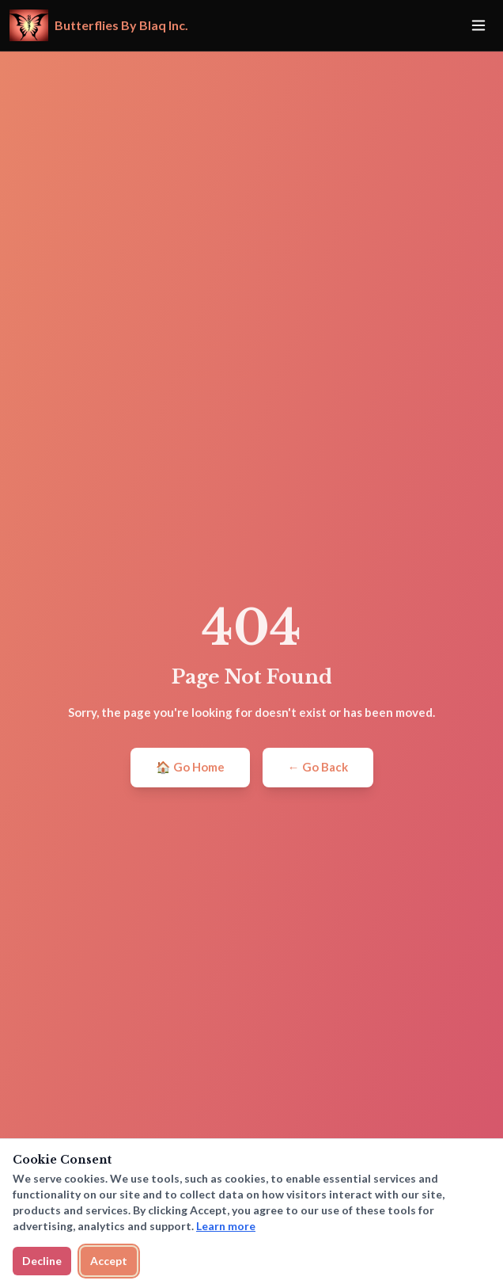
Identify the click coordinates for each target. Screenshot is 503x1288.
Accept (108, 1260)
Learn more (225, 1226)
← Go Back (318, 767)
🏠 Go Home (190, 767)
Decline (42, 1260)
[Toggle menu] (478, 25)
